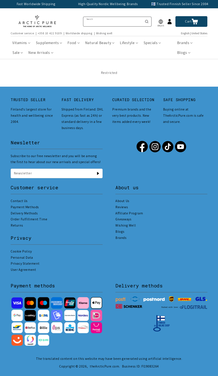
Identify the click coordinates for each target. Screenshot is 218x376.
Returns (17, 225)
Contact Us (19, 201)
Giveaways (123, 219)
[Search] (146, 21)
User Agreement (23, 269)
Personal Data (22, 257)
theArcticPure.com (104, 366)
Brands (121, 237)
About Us (122, 201)
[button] (161, 21)
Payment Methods (25, 207)
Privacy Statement (25, 263)
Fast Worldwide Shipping (36, 4)
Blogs (120, 231)
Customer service (22, 33)
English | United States (194, 33)
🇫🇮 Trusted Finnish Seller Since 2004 (179, 4)
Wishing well (104, 33)
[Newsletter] (98, 173)
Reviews (121, 207)
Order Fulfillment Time (29, 219)
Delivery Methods (24, 213)
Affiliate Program (129, 213)
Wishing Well (125, 225)
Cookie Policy (21, 251)
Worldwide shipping (79, 33)
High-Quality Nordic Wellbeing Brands (108, 4)
